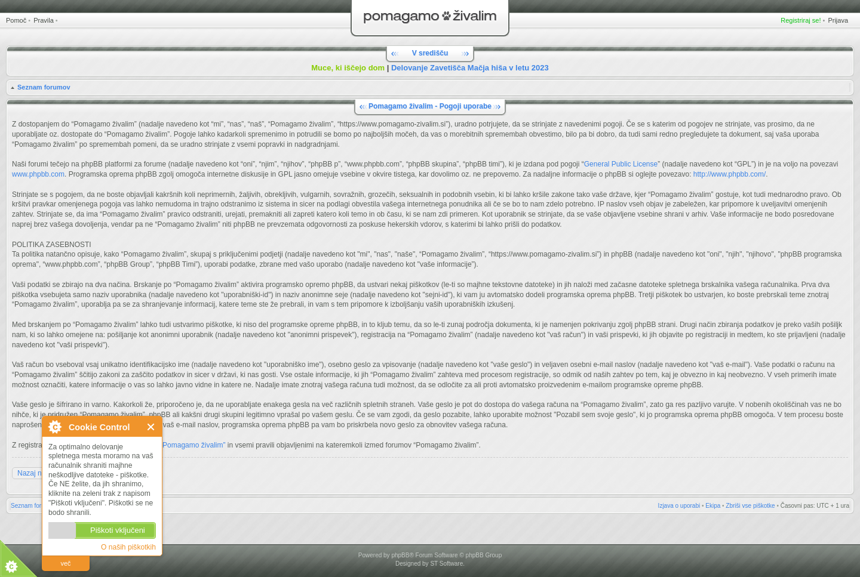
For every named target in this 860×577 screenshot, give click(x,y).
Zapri (151, 427)
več (65, 563)
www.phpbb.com (38, 174)
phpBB (400, 555)
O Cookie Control (54, 426)
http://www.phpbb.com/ (729, 174)
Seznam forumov (43, 87)
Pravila (43, 20)
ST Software (446, 563)
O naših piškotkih (128, 547)
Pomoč (16, 20)
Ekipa (712, 505)
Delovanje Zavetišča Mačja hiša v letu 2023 (470, 67)
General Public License (621, 164)
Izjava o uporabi (679, 505)
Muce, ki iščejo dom (348, 67)
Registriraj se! (801, 20)
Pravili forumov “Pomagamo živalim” (167, 445)
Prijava (838, 20)
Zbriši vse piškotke (750, 505)
